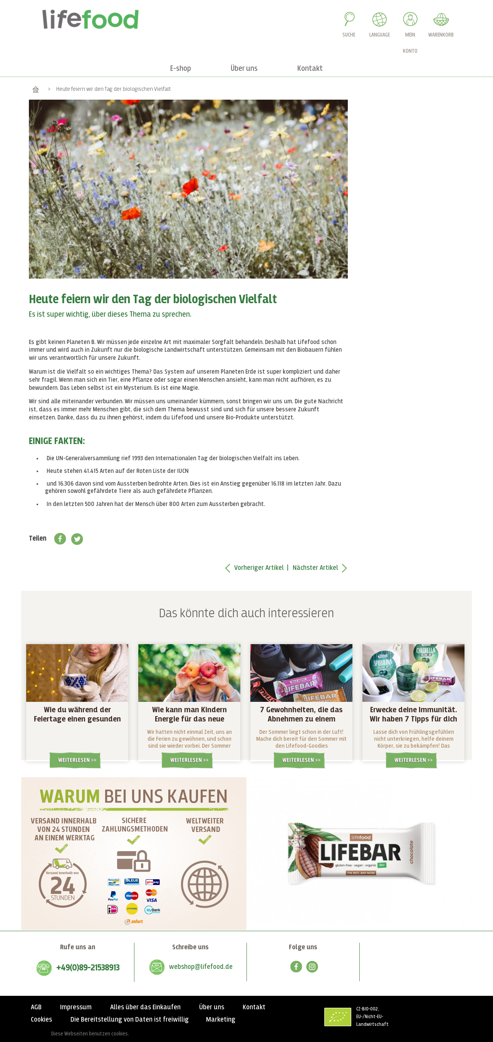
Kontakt (254, 1007)
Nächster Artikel (315, 567)
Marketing (220, 1019)
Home (35, 89)
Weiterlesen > (76, 760)
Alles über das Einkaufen (145, 1007)
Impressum (76, 1007)
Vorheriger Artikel (259, 567)
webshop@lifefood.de (201, 967)
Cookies (41, 1019)
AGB (36, 1007)
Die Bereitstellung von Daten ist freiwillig (129, 1019)
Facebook (60, 539)
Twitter (77, 539)
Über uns (211, 1007)
